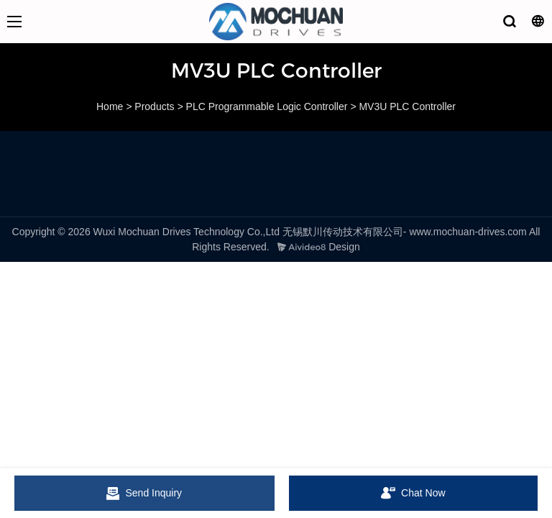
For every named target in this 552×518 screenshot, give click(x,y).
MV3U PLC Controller (407, 106)
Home (109, 106)
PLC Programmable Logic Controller (267, 106)
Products (154, 106)
